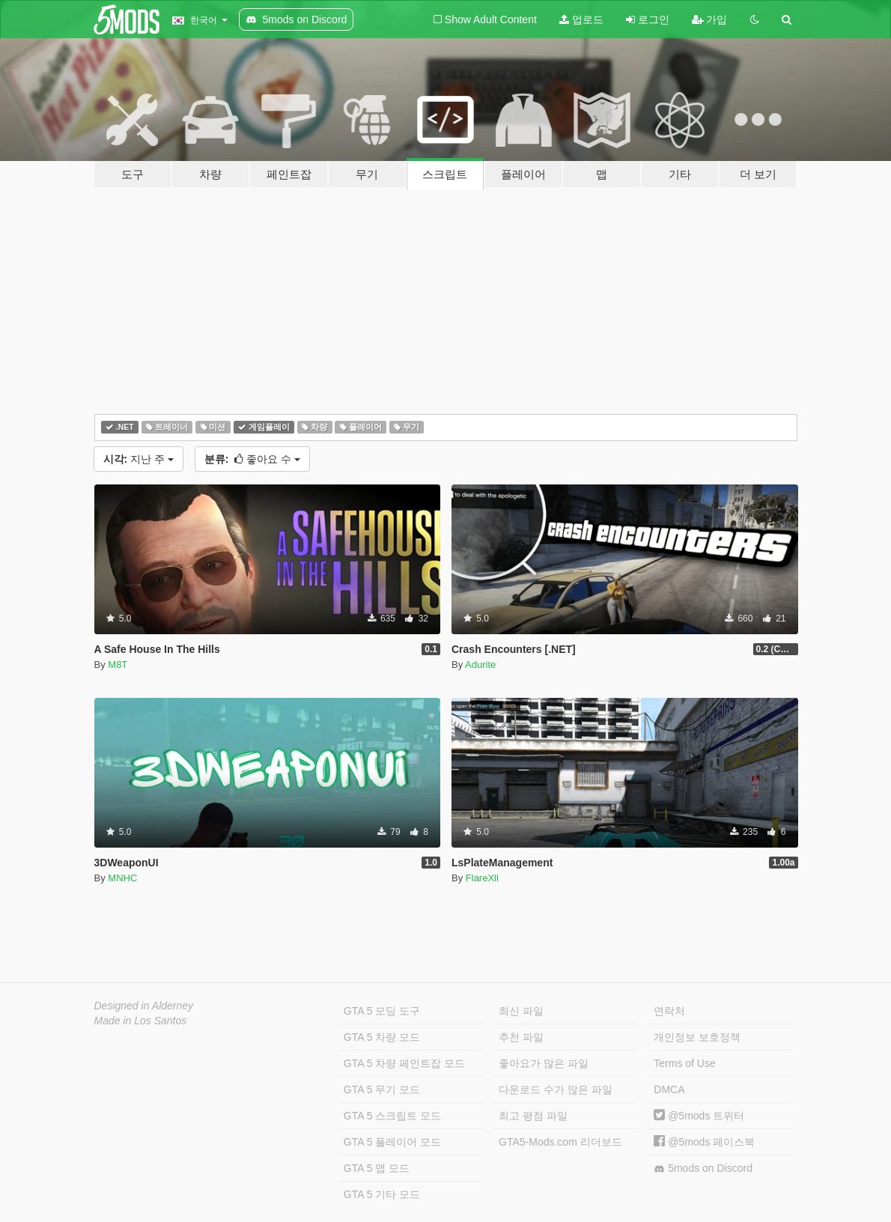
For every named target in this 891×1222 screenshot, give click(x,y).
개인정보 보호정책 (697, 1037)
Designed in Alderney (144, 1006)
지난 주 (138, 459)
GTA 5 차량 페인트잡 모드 (404, 1063)
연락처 (669, 1011)
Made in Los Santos (140, 1021)
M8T (117, 664)
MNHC (122, 878)
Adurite (480, 664)
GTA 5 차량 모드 (382, 1037)
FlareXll (482, 878)
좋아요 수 (252, 459)
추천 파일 (521, 1037)
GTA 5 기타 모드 (382, 1194)
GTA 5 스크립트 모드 (392, 1116)
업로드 (581, 19)
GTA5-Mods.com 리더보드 (560, 1142)
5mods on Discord (703, 1168)
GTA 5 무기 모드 (382, 1089)
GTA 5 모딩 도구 (382, 1011)
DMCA (669, 1089)
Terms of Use (684, 1063)
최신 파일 (521, 1011)
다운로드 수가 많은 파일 (555, 1089)
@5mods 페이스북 (704, 1142)
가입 (710, 19)
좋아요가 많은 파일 (544, 1063)
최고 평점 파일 (533, 1116)
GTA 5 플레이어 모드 (392, 1142)
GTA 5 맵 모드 (377, 1168)
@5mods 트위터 (699, 1115)
